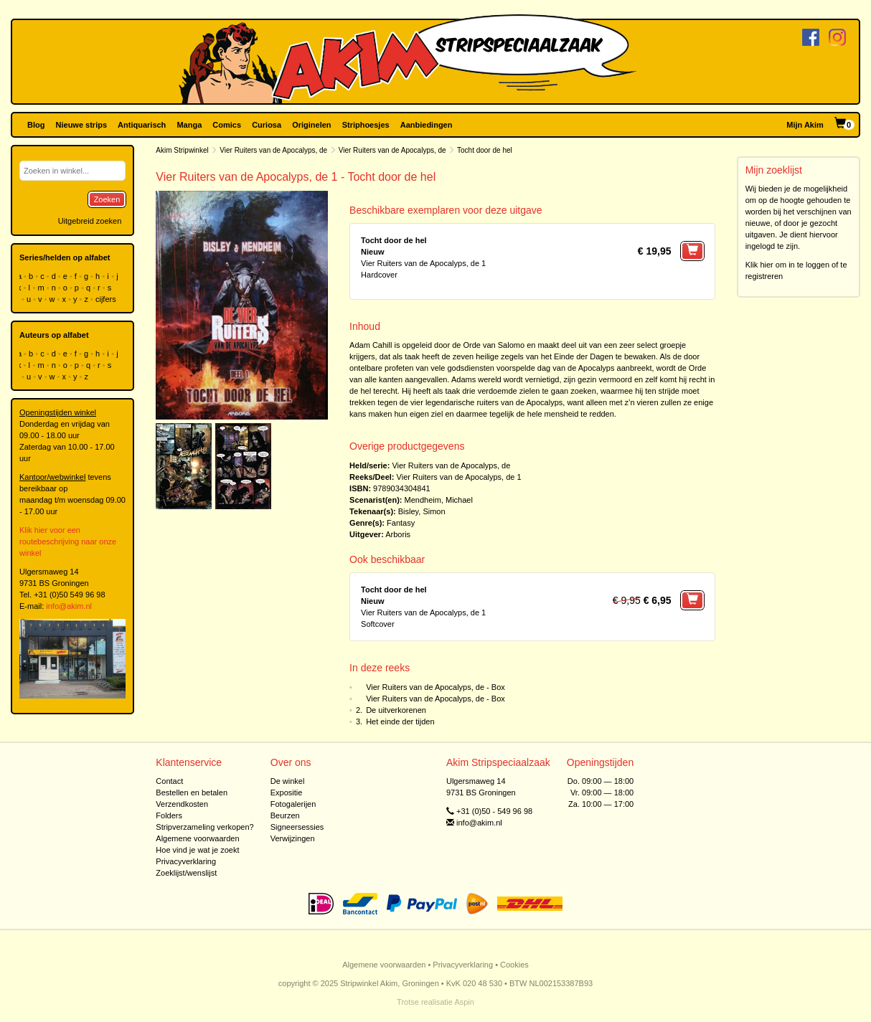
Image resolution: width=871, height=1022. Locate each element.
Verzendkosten (182, 804)
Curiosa (266, 124)
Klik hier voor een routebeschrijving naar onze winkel (67, 541)
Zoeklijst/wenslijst (186, 873)
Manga (189, 124)
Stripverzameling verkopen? (204, 827)
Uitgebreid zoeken (90, 221)
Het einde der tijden (400, 721)
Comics (226, 124)
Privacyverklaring (186, 861)
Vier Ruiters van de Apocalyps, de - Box (435, 687)
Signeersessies (297, 827)
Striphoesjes (366, 124)
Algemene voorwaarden (197, 838)
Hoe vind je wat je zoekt (197, 850)
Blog (35, 124)
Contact (169, 781)
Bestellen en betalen (191, 792)
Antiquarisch (142, 124)
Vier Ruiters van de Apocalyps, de (273, 150)
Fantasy (401, 523)
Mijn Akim (805, 124)
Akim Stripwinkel (182, 150)
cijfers (107, 299)
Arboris (397, 534)
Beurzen (285, 815)
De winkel (287, 781)
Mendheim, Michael (439, 500)
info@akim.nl (69, 606)
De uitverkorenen (396, 710)
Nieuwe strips (82, 124)
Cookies (514, 964)
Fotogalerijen (293, 804)
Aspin (464, 1002)
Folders (169, 815)
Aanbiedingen (426, 124)
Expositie (286, 792)
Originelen (311, 124)
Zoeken (107, 199)
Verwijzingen (292, 838)
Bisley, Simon (422, 511)
